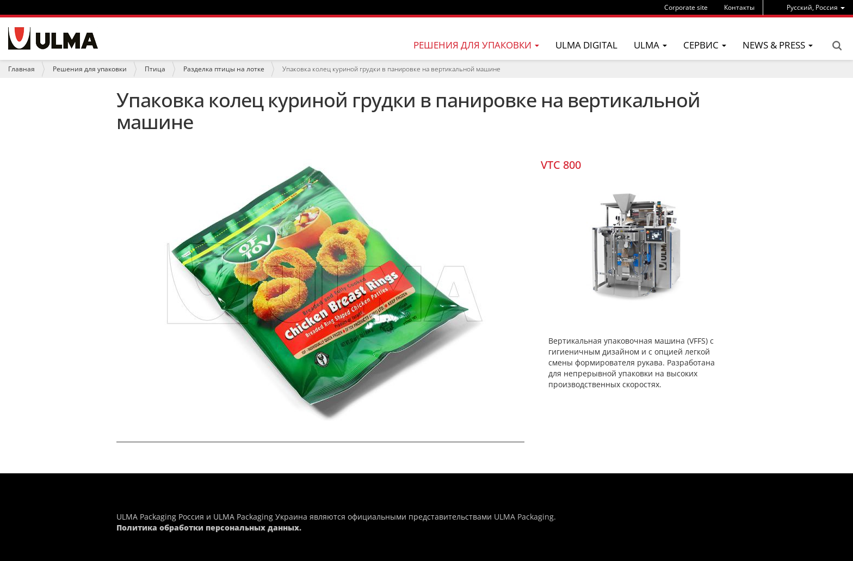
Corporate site (686, 7)
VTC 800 (561, 164)
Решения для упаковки (90, 69)
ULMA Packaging (524, 516)
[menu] (816, 7)
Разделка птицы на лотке (223, 69)
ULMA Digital (586, 45)
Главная (21, 69)
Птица (155, 69)
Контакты (739, 7)
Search (837, 46)
